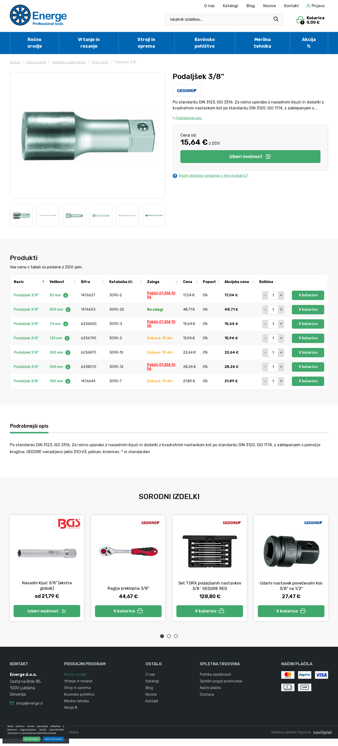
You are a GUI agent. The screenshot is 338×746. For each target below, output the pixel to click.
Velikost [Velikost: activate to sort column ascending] (57, 282)
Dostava (207, 699)
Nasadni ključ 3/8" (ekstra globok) (47, 586)
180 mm (60, 381)
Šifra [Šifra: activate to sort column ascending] (85, 282)
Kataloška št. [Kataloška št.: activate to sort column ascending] (121, 282)
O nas (209, 5)
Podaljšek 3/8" (26, 295)
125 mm (60, 338)
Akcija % (309, 43)
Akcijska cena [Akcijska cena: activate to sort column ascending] (237, 282)
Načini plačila (211, 692)
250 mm (60, 352)
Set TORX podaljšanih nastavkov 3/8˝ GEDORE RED (209, 586)
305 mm (60, 367)
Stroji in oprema (146, 43)
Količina (266, 282)
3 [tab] (175, 639)
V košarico (308, 295)
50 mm (59, 295)
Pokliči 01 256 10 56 (161, 295)
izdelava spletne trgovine (291, 740)
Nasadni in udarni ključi (72, 62)
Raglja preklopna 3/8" (128, 589)
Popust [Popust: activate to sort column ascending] (209, 282)
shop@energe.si (30, 706)
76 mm (59, 324)
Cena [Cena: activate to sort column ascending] (187, 282)
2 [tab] (169, 639)
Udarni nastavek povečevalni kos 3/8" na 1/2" (291, 586)
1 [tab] (162, 639)
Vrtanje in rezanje (89, 43)
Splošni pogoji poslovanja (222, 685)
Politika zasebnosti (216, 677)
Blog (250, 5)
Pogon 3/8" (105, 62)
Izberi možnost (250, 156)
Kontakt (291, 5)
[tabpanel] (47, 569)
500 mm (60, 309)
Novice (269, 5)
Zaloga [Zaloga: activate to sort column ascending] (153, 282)
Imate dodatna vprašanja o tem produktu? (215, 176)
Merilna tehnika (262, 43)
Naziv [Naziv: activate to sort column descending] (19, 282)
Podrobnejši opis (189, 118)
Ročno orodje (34, 43)
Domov (15, 62)
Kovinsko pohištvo (205, 43)
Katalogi (230, 5)
